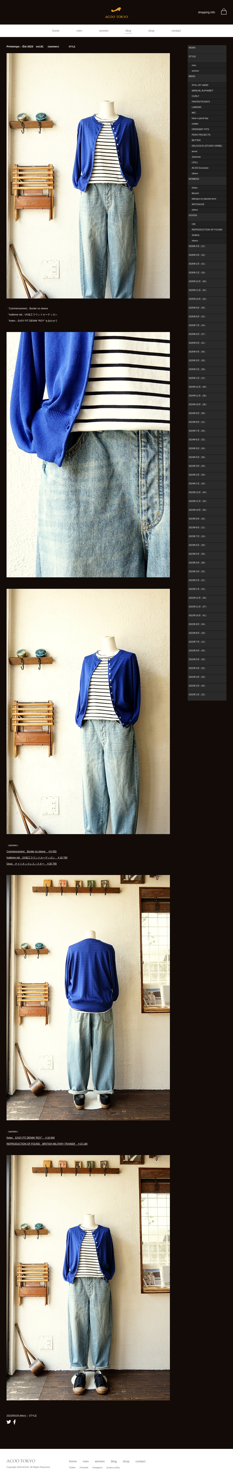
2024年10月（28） (198, 404)
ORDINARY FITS (200, 129)
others (195, 173)
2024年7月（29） (197, 431)
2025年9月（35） (197, 307)
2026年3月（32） (197, 255)
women (103, 30)
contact (176, 30)
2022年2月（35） (197, 685)
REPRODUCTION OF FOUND (207, 229)
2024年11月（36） (198, 395)
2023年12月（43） (198, 492)
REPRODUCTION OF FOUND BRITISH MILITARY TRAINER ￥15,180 (47, 1143)
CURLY (195, 96)
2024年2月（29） (197, 474)
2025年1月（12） (197, 378)
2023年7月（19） (197, 536)
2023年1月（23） (197, 589)
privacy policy (113, 1467)
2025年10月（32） (198, 299)
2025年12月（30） (198, 281)
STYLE (192, 56)
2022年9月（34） (197, 624)
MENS (192, 76)
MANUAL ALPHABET (202, 90)
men (79, 30)
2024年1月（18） (197, 483)
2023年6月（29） (197, 545)
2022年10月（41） (198, 615)
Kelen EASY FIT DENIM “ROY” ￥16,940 (31, 1137)
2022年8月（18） (197, 633)
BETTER (196, 140)
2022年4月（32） (197, 668)
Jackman (196, 157)
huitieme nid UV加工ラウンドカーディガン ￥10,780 (37, 857)
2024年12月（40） (198, 387)
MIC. (194, 112)
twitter (9, 1422)
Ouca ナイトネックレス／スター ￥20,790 (32, 863)
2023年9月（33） (197, 518)
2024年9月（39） (197, 413)
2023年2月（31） (197, 580)
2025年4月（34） (197, 351)
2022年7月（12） (197, 642)
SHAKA (195, 235)
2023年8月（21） (197, 527)
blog (128, 30)
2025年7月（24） (197, 325)
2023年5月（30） (197, 554)
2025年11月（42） (198, 290)
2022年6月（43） (197, 650)
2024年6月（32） (197, 439)
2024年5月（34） (197, 448)
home (55, 30)
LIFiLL (195, 162)
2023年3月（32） (197, 571)
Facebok (84, 1467)
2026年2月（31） (197, 264)
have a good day (200, 118)
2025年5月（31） (197, 343)
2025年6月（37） (197, 334)
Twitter (72, 1467)
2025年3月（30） (197, 360)
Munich (195, 193)
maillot (195, 123)
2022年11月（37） (198, 606)
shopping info (206, 12)
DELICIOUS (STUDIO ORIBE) (207, 146)
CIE (193, 224)
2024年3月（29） (197, 466)
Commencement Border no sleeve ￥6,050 (32, 851)
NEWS (192, 47)
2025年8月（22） (197, 316)
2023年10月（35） (198, 510)
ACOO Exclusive (200, 168)
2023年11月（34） (198, 501)
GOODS (193, 215)
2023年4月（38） (197, 562)
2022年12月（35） (198, 598)
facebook (14, 1422)
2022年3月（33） (197, 677)
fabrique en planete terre (204, 198)
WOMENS (194, 179)
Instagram (97, 1467)
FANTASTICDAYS (201, 101)
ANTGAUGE (198, 204)
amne (194, 151)
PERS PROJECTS (201, 135)
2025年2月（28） (197, 369)
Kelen (194, 187)
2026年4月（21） (197, 246)
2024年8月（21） (197, 422)
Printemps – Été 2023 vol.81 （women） (41, 46)
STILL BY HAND (200, 85)
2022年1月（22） (197, 694)
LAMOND (196, 107)
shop (151, 30)
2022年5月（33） (197, 659)
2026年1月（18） (197, 272)
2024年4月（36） (197, 457)
